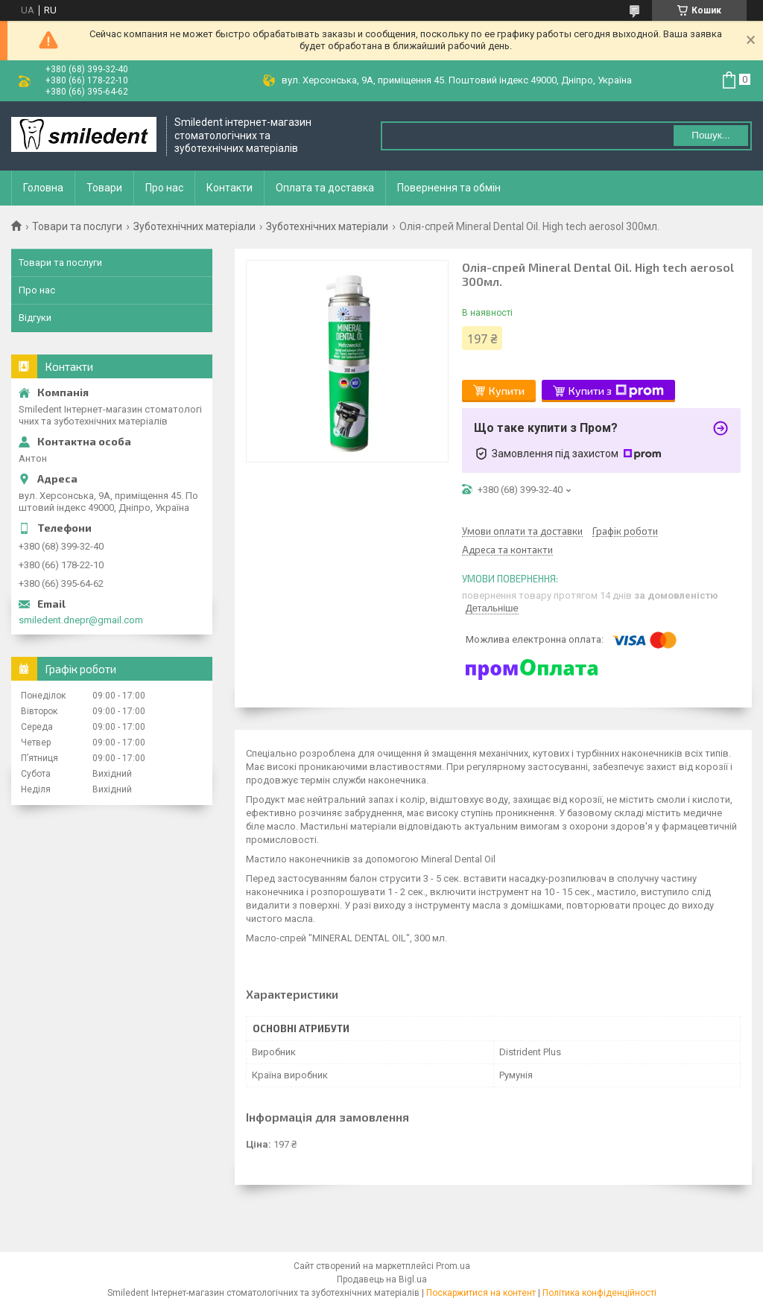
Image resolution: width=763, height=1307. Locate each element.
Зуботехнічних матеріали (194, 226)
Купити (507, 390)
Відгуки (35, 317)
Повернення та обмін (449, 188)
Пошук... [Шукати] (710, 135)
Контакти (229, 188)
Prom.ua (453, 1266)
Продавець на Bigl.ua (382, 1279)
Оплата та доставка (325, 188)
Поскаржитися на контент (481, 1293)
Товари (104, 188)
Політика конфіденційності (599, 1293)
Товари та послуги (77, 226)
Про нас (164, 188)
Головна (43, 188)
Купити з (616, 391)
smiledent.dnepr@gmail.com (81, 620)
